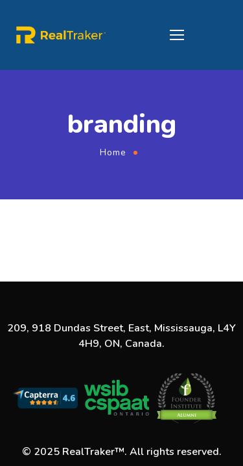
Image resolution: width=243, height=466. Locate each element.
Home (113, 152)
